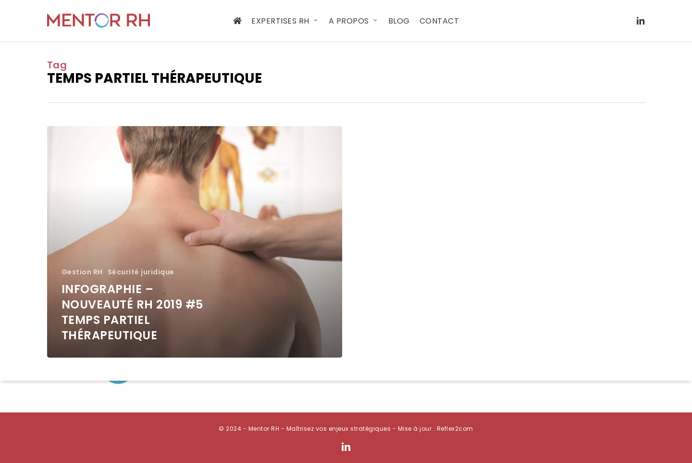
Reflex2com (455, 428)
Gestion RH (82, 272)
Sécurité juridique (141, 272)
